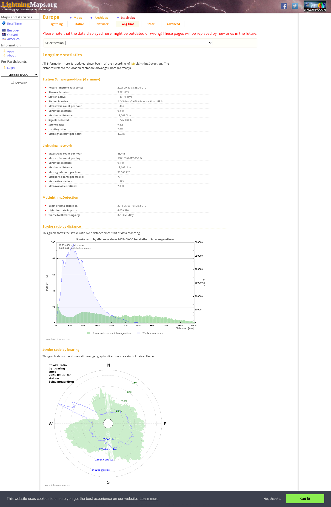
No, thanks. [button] (272, 499)
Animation (22, 82)
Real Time (14, 23)
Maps (78, 17)
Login (11, 68)
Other (150, 24)
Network (103, 24)
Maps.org (29, 4)
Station (80, 24)
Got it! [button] (305, 499)
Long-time (127, 24)
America (13, 39)
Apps (10, 51)
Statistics (128, 17)
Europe (13, 30)
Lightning (56, 24)
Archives (101, 17)
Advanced (173, 24)
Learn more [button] (149, 499)
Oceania (13, 34)
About (11, 55)
